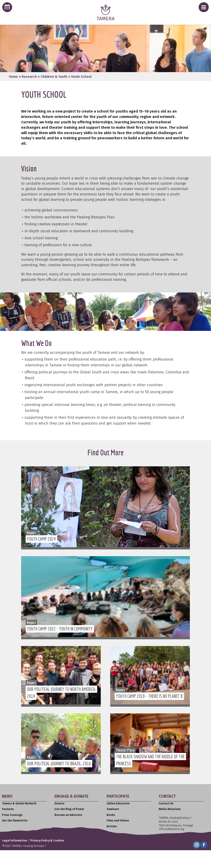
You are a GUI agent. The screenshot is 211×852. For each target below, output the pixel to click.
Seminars (113, 809)
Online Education (118, 803)
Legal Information (14, 840)
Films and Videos (118, 820)
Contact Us (166, 803)
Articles (112, 826)
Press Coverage (12, 815)
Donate (59, 803)
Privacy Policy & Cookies (47, 840)
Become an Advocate (68, 815)
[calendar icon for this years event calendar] (7, 7)
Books (111, 815)
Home (13, 77)
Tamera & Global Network (19, 803)
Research (29, 77)
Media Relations (170, 809)
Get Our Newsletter (15, 820)
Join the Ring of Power (69, 809)
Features (8, 809)
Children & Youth (54, 77)
